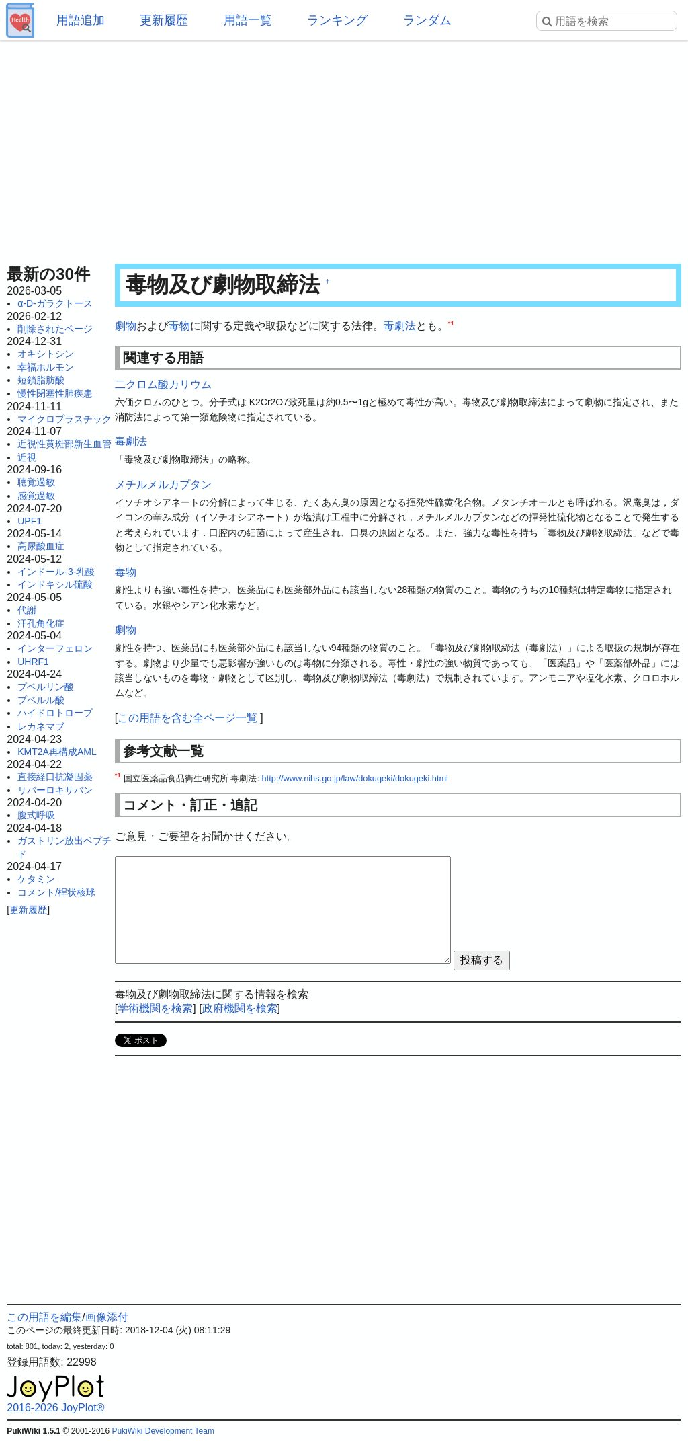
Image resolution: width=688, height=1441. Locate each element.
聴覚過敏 (36, 482)
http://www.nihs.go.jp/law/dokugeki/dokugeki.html (355, 778)
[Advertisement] (344, 148)
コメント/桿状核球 (56, 892)
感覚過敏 (36, 495)
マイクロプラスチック (64, 419)
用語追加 (80, 20)
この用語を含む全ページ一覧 (187, 718)
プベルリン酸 (45, 686)
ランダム (427, 20)
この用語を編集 (44, 1317)
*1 (451, 323)
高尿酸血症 (40, 546)
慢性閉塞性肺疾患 (55, 393)
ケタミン (36, 878)
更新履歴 (164, 20)
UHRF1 (33, 661)
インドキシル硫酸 (55, 584)
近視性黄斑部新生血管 (64, 443)
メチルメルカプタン (163, 484)
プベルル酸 (40, 700)
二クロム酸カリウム (163, 384)
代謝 (26, 610)
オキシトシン (45, 353)
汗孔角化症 (40, 623)
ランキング (337, 20)
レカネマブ (40, 726)
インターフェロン (55, 648)
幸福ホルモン (45, 367)
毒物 (179, 326)
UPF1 (29, 521)
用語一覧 (248, 20)
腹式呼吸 (36, 815)
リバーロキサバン (55, 790)
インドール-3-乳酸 (56, 571)
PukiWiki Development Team (163, 1431)
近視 (26, 457)
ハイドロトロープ (55, 712)
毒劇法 (400, 326)
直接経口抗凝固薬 (55, 776)
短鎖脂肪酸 (40, 380)
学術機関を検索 (155, 1008)
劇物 (125, 326)
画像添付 (106, 1317)
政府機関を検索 (239, 1008)
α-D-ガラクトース (55, 303)
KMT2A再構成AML (56, 751)
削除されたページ (55, 328)
